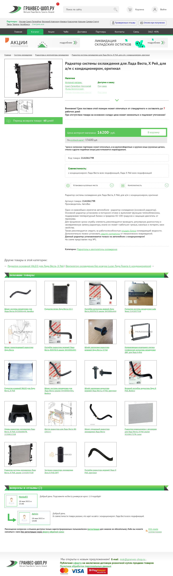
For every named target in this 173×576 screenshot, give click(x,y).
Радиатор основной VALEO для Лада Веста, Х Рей (36, 266)
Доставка (82, 31)
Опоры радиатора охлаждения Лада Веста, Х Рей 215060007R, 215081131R (19, 431)
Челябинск (25, 24)
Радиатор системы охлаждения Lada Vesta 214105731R (140, 310)
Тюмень (15, 24)
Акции (51, 31)
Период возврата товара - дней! (29, 120)
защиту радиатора (110, 233)
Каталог (35, 31)
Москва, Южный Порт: (75, 96)
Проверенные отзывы (123, 22)
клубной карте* (77, 140)
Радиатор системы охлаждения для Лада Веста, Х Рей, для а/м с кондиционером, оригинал (111, 55)
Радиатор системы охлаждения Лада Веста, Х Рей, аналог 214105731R (20, 471)
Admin (35, 513)
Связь (136, 31)
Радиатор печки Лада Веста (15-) (59, 309)
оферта (77, 562)
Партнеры (101, 31)
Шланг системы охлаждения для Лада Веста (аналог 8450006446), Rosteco (59, 390)
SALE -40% (153, 31)
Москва (22, 21)
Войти (158, 9)
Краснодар (72, 21)
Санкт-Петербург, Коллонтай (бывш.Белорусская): (78, 87)
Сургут (96, 21)
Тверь (9, 24)
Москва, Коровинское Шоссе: (78, 92)
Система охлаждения (23, 55)
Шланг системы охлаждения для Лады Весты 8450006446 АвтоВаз (19, 310)
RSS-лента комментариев (155, 530)
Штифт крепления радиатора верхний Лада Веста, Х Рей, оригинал (100, 389)
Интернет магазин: (73, 82)
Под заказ (102, 86)
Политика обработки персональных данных (85, 565)
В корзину (153, 132)
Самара (89, 21)
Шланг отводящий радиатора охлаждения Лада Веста (97, 430)
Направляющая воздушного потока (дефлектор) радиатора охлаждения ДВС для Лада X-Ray (140, 349)
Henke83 (23, 496)
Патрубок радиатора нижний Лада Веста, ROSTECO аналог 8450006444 (100, 310)
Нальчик (82, 21)
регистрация (94, 529)
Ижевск (63, 21)
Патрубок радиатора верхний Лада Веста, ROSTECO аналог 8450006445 (60, 348)
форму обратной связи (53, 531)
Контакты (119, 31)
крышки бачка (128, 230)
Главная (18, 31)
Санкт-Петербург (34, 21)
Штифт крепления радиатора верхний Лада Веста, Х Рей (97, 348)
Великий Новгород (51, 21)
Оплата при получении (152, 22)
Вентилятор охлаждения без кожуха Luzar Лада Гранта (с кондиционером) (108, 266)
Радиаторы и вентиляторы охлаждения (52, 55)
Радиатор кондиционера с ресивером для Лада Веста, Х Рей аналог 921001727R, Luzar (141, 431)
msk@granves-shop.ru (132, 559)
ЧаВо (65, 31)
